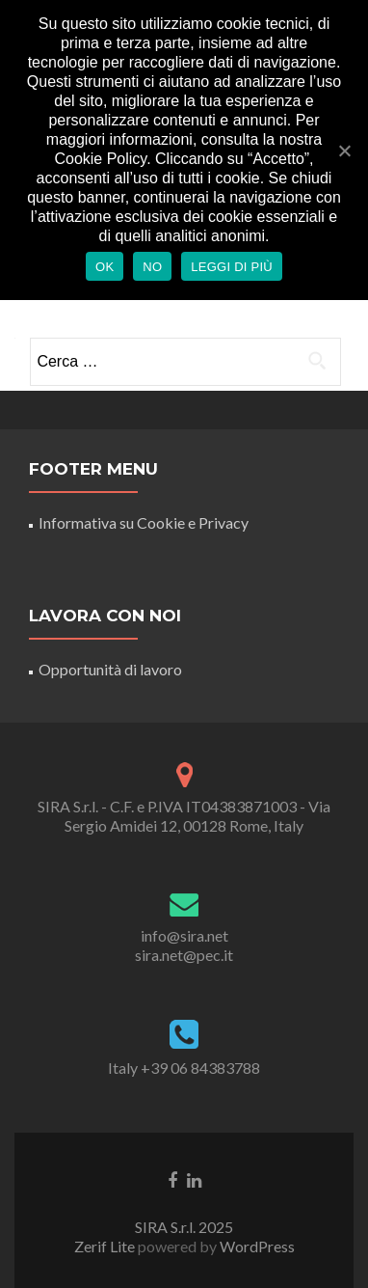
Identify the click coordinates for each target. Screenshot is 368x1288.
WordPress (256, 1246)
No (152, 267)
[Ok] (344, 150)
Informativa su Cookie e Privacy (144, 522)
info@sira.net (184, 935)
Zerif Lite (106, 1246)
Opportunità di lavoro (110, 669)
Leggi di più (232, 267)
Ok (104, 267)
